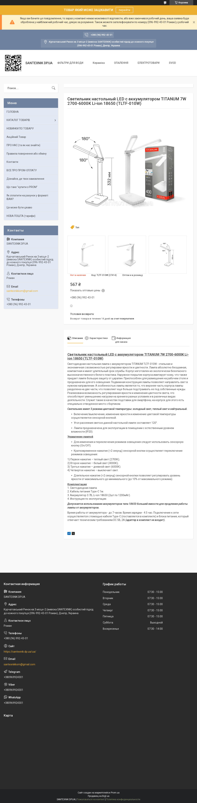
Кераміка (99, 62)
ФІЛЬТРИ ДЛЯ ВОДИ (70, 62)
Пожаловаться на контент (90, 799)
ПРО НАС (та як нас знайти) (23, 145)
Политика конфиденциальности (123, 799)
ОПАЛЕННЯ (121, 62)
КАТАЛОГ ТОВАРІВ (18, 120)
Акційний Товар (16, 136)
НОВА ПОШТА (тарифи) (21, 215)
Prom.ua (115, 792)
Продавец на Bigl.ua (98, 796)
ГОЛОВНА (13, 111)
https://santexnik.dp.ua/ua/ (20, 651)
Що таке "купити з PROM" (22, 187)
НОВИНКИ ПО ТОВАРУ (20, 128)
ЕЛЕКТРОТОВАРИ (149, 62)
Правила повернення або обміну (27, 153)
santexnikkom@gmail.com (22, 290)
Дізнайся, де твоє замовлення (25, 178)
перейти (124, 10)
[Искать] (53, 88)
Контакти (12, 161)
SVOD (172, 62)
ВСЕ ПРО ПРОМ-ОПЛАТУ (22, 170)
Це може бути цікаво (19, 207)
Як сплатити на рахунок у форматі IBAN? (27, 197)
